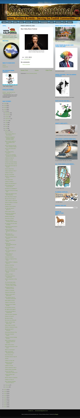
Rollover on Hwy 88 (9, 316)
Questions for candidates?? (11, 188)
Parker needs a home (9, 211)
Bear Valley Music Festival (10, 196)
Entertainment (44, 22)
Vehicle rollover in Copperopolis (9, 254)
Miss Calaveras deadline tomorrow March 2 (10, 382)
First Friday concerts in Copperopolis (10, 276)
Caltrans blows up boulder (10, 369)
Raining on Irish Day (9, 265)
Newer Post (24, 70)
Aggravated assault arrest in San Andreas (11, 227)
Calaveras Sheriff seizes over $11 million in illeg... (11, 285)
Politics (15, 22)
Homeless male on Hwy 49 (11, 356)
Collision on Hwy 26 (9, 158)
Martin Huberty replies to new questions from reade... (10, 142)
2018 (5, 395)
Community (35, 22)
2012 (5, 406)
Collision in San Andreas (10, 206)
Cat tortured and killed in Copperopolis (10, 312)
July (6, 122)
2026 (5, 103)
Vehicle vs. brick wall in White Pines (10, 295)
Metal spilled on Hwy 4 (10, 300)
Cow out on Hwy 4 (9, 267)
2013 (5, 404)
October (7, 116)
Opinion (21, 22)
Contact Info (5, 66)
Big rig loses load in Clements (9, 330)
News (9, 22)
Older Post (49, 70)
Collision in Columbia (9, 290)
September (7, 118)
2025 (5, 105)
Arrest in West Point (9, 168)
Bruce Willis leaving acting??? (9, 152)
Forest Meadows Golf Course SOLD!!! (9, 186)
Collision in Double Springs (11, 161)
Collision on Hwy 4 (9, 172)
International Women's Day (11, 332)
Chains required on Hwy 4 (10, 170)
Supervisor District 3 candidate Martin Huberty (11, 221)
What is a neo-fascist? (10, 349)
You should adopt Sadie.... (10, 282)
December (7, 112)
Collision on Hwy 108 (9, 360)
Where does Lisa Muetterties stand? (9, 234)
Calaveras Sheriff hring (10, 292)
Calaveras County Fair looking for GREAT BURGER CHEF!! (10, 138)
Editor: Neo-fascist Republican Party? (9, 352)
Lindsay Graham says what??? (10, 375)
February (7, 385)
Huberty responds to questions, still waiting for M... (11, 231)
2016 (5, 399)
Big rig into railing (9, 318)
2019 (5, 393)
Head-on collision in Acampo (11, 202)
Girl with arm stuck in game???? (9, 209)
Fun (64, 22)
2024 (5, 107)
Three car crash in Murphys (11, 314)
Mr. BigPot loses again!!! (10, 309)
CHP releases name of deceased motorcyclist (10, 298)
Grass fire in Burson (9, 257)
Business (28, 22)
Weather (70, 22)
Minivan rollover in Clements (11, 377)
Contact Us (30, 410)
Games (4, 65)
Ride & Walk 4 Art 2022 (10, 325)
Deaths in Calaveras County (11, 327)
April (6, 128)
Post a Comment (26, 64)
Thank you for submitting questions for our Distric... (11, 155)
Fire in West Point (9, 179)
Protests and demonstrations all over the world (10, 244)
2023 (5, 109)
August (7, 120)
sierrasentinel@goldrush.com (41, 410)
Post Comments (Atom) (32, 73)
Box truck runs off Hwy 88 (10, 320)
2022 (5, 111)
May (6, 126)
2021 (5, 389)
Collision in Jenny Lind (10, 302)
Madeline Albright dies (10, 216)
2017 (5, 397)
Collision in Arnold (9, 159)
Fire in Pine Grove (9, 354)
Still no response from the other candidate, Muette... (11, 146)
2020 (5, 391)
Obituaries (58, 22)
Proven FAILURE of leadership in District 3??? (11, 372)
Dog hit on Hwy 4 (9, 131)
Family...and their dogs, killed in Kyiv (10, 323)
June (6, 124)
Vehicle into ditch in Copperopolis (9, 363)
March (6, 130)
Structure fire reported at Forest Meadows (10, 214)
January (7, 387)
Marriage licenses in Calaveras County (9, 288)
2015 (5, 401)
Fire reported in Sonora (10, 307)
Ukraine (6, 358)
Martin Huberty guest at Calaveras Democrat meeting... (10, 341)
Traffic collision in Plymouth (11, 200)
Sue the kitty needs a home (11, 163)
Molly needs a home (9, 344)
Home (4, 22)
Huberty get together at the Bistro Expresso (11, 194)
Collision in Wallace (9, 181)
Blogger (56, 414)
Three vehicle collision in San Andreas (10, 134)
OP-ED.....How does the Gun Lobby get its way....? (9, 93)
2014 (5, 402)
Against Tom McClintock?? (11, 183)
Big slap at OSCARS (9, 174)
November (7, 114)
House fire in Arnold (9, 218)
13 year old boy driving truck (11, 269)
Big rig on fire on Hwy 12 (10, 198)
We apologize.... (8, 204)
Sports (51, 22)
